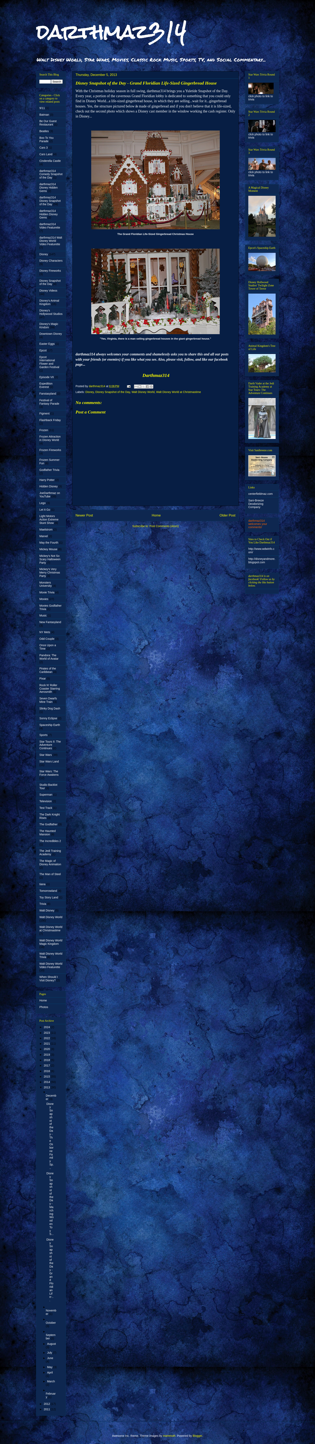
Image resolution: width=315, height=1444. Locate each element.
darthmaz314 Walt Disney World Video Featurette (50, 241)
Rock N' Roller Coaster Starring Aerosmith (49, 689)
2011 (47, 1409)
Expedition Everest (45, 385)
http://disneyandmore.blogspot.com (261, 560)
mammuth (169, 1435)
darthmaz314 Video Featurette (49, 225)
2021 (47, 1043)
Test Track (45, 807)
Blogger (197, 1435)
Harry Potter (46, 480)
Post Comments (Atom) (164, 526)
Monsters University (45, 584)
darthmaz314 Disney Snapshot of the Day (50, 201)
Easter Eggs (47, 343)
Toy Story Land (48, 897)
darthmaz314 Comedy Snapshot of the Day (50, 174)
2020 (47, 1049)
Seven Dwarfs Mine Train (48, 700)
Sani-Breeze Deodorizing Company (256, 504)
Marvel (43, 536)
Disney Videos (48, 290)
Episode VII (46, 377)
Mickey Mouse (48, 549)
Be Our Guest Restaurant (48, 122)
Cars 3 (43, 147)
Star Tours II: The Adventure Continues (50, 745)
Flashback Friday (50, 420)
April (50, 1372)
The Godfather (48, 824)
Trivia (42, 903)
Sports (43, 735)
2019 (47, 1054)
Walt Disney (46, 910)
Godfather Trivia (49, 469)
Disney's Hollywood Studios (50, 312)
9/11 (42, 108)
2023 (47, 1032)
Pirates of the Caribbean (47, 670)
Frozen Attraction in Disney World (50, 438)
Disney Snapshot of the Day (112, 392)
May (50, 1367)
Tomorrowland (48, 890)
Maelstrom (45, 529)
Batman (44, 114)
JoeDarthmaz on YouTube (49, 494)
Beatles (44, 131)
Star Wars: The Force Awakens (48, 773)
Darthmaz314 (156, 375)
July (50, 1352)
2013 (47, 1087)
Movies (43, 599)
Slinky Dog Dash (49, 708)
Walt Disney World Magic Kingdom (50, 942)
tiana (42, 884)
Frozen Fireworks (50, 450)
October (51, 1322)
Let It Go (44, 509)
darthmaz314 (111, 32)
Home (156, 515)
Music (43, 615)
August (51, 1343)
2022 (47, 1038)
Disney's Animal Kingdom (49, 302)
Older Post (227, 515)
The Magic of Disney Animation (50, 862)
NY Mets (44, 632)
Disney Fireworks (50, 270)
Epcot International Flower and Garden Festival (49, 362)
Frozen (43, 430)
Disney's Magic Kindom (48, 325)
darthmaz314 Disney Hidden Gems (48, 188)
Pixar (42, 678)
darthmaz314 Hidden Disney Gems (48, 214)
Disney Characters (50, 260)
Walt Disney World (143, 392)
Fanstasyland (47, 393)
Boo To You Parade (46, 139)
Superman (45, 794)
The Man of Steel (50, 874)
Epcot (43, 350)
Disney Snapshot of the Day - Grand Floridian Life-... (50, 1270)
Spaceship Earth (49, 725)
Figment (44, 413)
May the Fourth (48, 542)
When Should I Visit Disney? (48, 978)
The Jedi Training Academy (50, 852)
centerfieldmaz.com (260, 493)
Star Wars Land (49, 761)
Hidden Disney (48, 486)
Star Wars (45, 754)
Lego (42, 503)
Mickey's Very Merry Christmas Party (49, 572)
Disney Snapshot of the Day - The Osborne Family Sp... (50, 1135)
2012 (47, 1403)
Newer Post (84, 515)
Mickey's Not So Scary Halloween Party (49, 559)
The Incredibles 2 (50, 841)
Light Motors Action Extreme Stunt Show (48, 519)
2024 (47, 1027)
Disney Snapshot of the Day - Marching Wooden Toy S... (50, 1204)
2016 (47, 1071)
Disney (89, 392)
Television (45, 801)
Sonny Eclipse (48, 718)
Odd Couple (46, 638)
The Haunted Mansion (47, 832)
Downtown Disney (50, 333)
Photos (43, 1007)
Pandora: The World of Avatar (48, 657)
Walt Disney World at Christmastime (178, 392)
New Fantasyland (50, 622)
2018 (47, 1060)
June (50, 1358)
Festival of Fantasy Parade (49, 402)
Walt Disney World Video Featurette (50, 965)
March (51, 1381)
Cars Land (45, 154)
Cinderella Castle (50, 160)
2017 (47, 1065)
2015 (47, 1076)
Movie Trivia (46, 592)
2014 (47, 1082)
